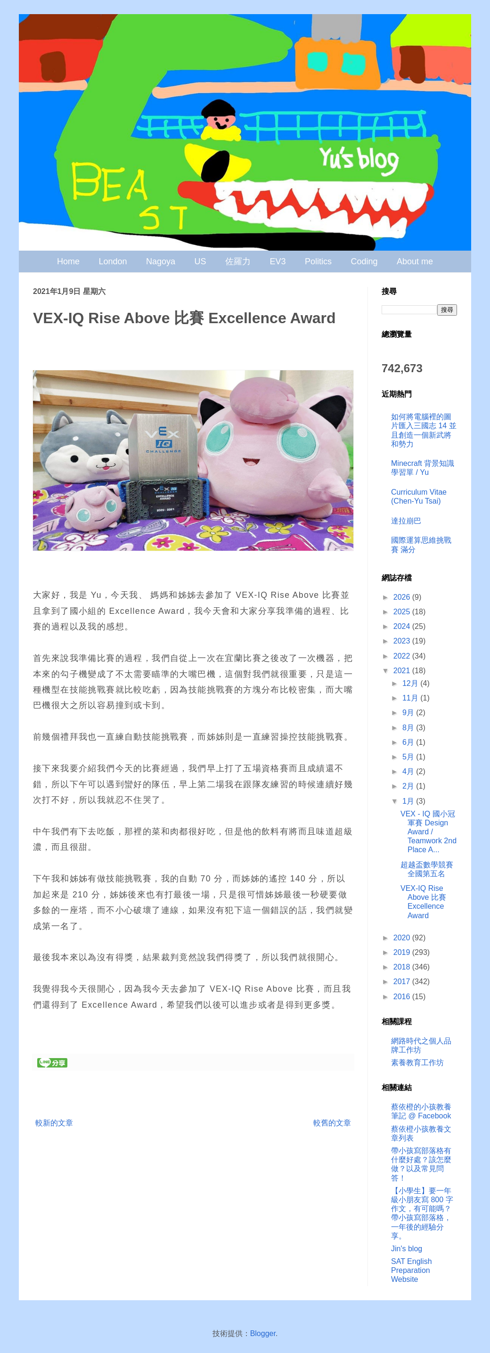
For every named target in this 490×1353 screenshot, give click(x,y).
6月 (409, 742)
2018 (402, 967)
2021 (402, 671)
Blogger (263, 1333)
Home (68, 261)
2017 (402, 982)
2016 (402, 997)
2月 (409, 786)
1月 (409, 801)
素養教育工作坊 (417, 1063)
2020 (402, 938)
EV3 (278, 261)
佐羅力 (238, 261)
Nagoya (160, 261)
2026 (402, 597)
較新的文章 (54, 1123)
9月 (409, 713)
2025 (402, 612)
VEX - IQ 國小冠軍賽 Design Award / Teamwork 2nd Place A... (428, 832)
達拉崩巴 (406, 521)
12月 (411, 683)
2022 (402, 656)
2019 (402, 952)
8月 (409, 728)
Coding (364, 261)
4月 (409, 771)
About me (415, 261)
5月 (409, 757)
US (200, 261)
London (113, 261)
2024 (402, 626)
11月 (411, 698)
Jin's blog (406, 1249)
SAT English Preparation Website (411, 1270)
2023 (402, 641)
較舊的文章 (332, 1123)
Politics (318, 261)
